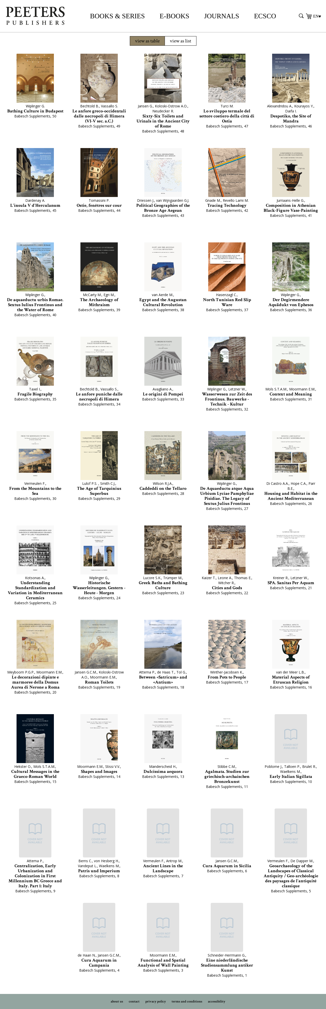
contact (134, 1001)
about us (117, 1001)
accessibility (216, 1001)
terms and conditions (187, 1001)
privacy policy (155, 1001)
